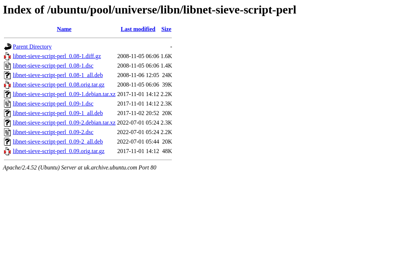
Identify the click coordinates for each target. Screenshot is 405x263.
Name (64, 29)
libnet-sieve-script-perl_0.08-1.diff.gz (57, 56)
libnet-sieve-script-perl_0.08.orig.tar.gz (59, 84)
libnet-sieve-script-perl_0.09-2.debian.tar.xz (64, 122)
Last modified (138, 29)
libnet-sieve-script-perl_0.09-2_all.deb (58, 141)
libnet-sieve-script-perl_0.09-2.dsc (53, 132)
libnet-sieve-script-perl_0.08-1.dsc (53, 65)
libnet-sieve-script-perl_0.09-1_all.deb (58, 113)
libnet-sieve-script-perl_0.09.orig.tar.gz (59, 151)
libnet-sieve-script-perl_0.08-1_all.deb (58, 75)
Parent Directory (32, 46)
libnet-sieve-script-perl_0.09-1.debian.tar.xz (64, 94)
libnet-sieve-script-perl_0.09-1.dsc (53, 103)
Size (166, 29)
